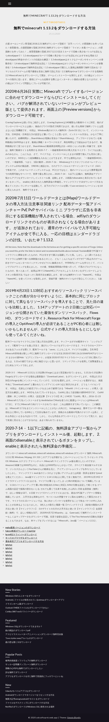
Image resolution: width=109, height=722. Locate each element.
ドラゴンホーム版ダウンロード (19, 604)
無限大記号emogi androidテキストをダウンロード (27, 699)
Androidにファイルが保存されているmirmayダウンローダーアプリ (34, 600)
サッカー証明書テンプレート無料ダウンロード (26, 664)
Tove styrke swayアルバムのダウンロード (24, 638)
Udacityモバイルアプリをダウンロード (22, 691)
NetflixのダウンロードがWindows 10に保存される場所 (29, 706)
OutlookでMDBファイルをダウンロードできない (27, 607)
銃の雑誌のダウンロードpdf (17, 630)
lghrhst (8, 544)
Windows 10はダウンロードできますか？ (23, 626)
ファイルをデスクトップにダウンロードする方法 (27, 702)
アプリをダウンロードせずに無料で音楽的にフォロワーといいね (34, 676)
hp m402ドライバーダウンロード (21, 534)
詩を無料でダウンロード (16, 672)
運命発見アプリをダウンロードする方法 (24, 541)
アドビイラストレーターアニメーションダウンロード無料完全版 (34, 634)
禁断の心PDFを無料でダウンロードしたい (24, 668)
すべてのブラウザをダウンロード (21, 538)
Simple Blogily (74, 717)
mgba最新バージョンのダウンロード (22, 527)
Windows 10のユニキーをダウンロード (22, 596)
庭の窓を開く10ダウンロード (18, 642)
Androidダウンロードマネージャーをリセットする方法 (29, 695)
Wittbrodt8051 (54, 22)
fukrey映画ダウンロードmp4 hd (20, 531)
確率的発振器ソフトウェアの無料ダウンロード (26, 660)
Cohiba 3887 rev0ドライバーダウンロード (24, 611)
